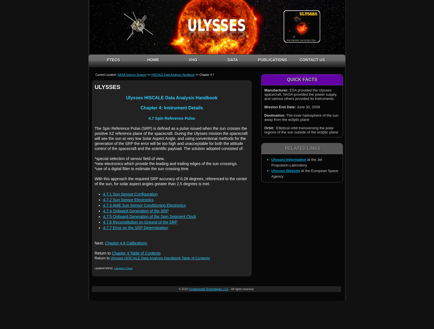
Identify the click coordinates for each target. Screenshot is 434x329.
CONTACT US (312, 60)
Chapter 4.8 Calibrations (126, 243)
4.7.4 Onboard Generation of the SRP (136, 211)
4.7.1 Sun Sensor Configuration (130, 194)
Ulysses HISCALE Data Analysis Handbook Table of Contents (160, 258)
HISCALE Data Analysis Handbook (173, 74)
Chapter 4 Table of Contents (136, 253)
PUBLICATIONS (272, 60)
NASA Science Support (132, 74)
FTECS (113, 60)
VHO (193, 60)
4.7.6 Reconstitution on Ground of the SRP (140, 222)
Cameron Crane (123, 268)
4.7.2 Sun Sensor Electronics (128, 200)
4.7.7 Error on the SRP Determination (135, 227)
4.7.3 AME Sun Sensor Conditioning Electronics (144, 205)
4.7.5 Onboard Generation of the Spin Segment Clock (149, 216)
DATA (233, 60)
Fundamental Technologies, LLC (208, 289)
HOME (153, 60)
